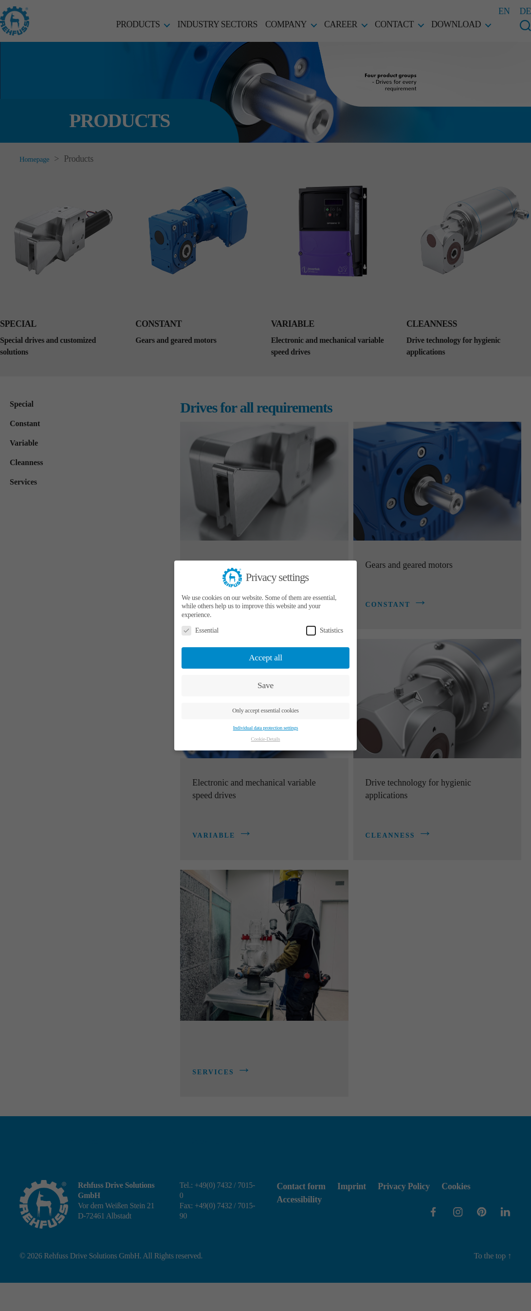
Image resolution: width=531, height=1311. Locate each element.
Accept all (265, 657)
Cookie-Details (265, 739)
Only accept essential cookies (265, 710)
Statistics (324, 630)
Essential (200, 630)
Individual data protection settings (265, 727)
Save (265, 685)
